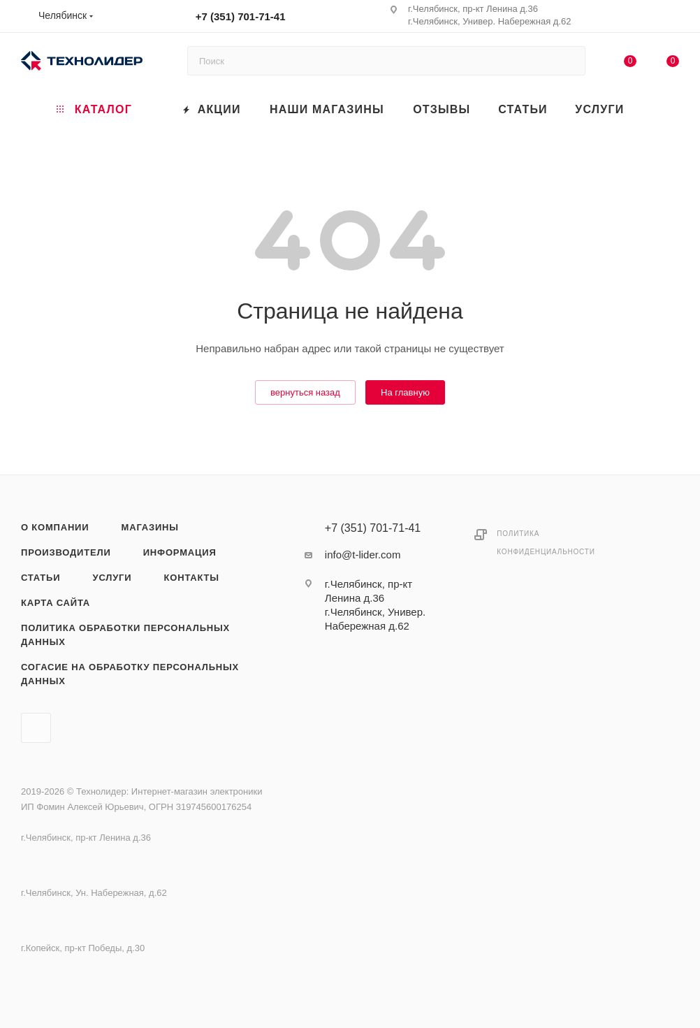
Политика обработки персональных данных (125, 635)
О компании (55, 527)
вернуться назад (305, 392)
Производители (66, 552)
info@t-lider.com (363, 554)
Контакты (191, 577)
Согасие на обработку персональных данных (130, 674)
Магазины (150, 527)
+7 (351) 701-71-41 (241, 16)
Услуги (112, 577)
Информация (180, 552)
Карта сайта (55, 603)
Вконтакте (36, 728)
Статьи (40, 577)
